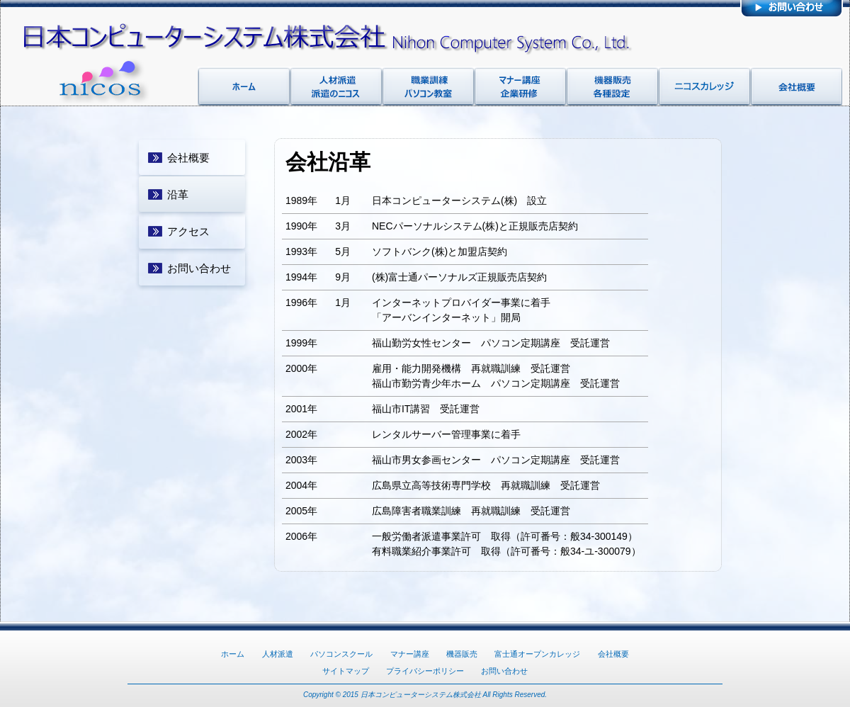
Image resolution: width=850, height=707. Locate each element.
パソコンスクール (341, 654)
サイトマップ (345, 671)
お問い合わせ (199, 268)
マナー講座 (409, 654)
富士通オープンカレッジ (537, 654)
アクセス (188, 231)
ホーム (232, 654)
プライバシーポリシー (425, 671)
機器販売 (461, 654)
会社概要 (188, 158)
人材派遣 (277, 654)
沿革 (177, 194)
